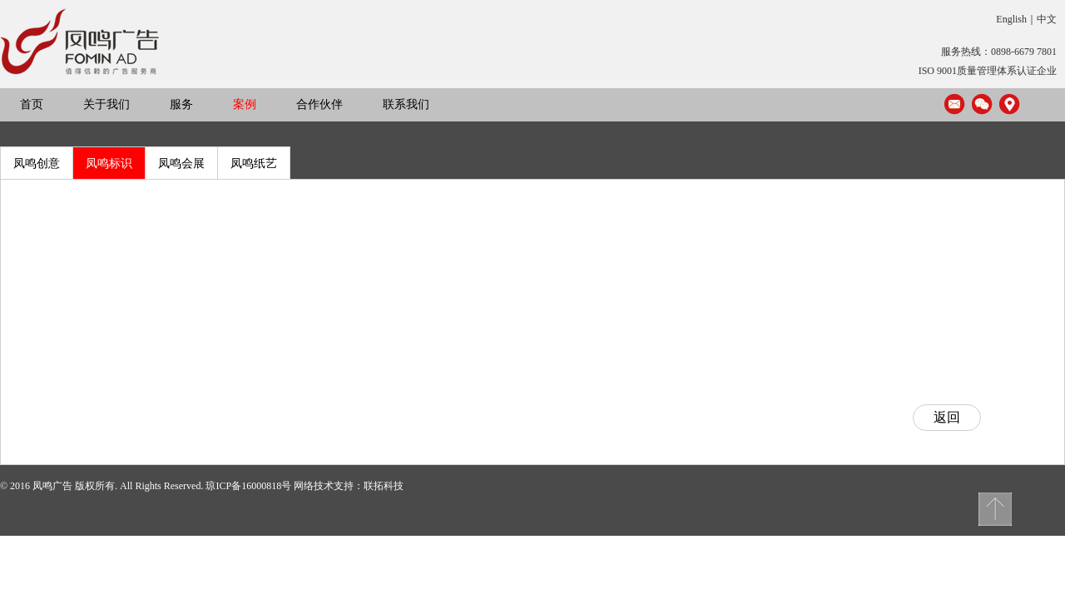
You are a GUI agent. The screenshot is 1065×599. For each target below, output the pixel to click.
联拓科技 (384, 486)
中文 (1047, 19)
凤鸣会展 (181, 163)
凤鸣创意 (36, 163)
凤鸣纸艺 (253, 163)
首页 (31, 104)
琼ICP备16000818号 (248, 486)
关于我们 (106, 104)
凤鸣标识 (109, 163)
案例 (244, 104)
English (1011, 19)
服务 (181, 104)
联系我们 (406, 104)
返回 (947, 417)
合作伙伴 (319, 104)
